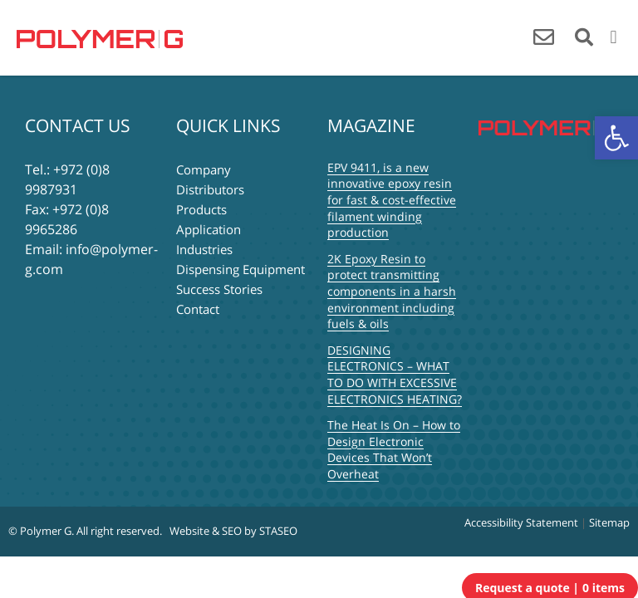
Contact (197, 309)
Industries (204, 249)
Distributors (210, 189)
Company (203, 169)
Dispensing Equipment (240, 269)
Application (208, 229)
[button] (616, 137)
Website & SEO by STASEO (233, 530)
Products (201, 209)
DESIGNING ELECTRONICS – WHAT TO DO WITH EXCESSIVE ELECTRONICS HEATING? (394, 374)
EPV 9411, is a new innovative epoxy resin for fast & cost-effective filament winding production (391, 199)
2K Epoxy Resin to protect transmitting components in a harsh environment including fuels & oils (391, 291)
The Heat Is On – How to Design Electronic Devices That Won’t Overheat (393, 449)
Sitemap (609, 522)
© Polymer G (39, 530)
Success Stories (219, 289)
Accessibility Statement (521, 522)
